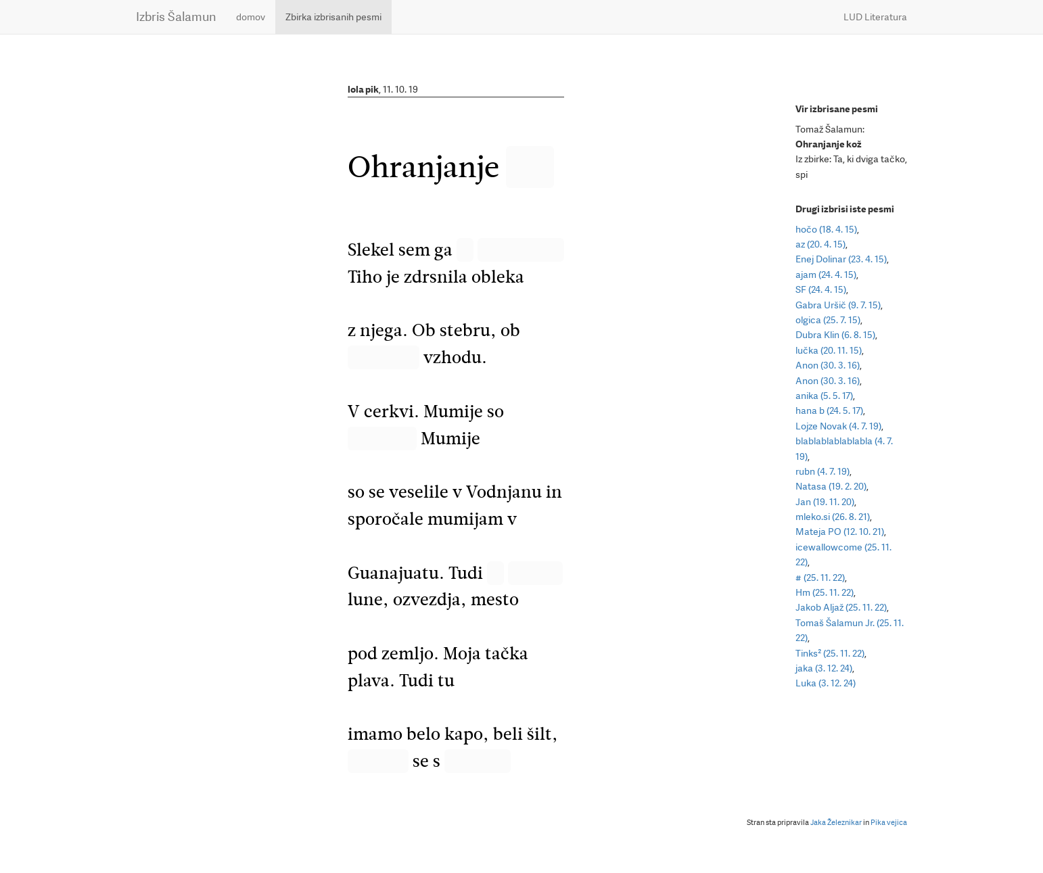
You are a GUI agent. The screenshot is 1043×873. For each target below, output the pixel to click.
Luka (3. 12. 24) (825, 683)
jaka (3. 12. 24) (823, 668)
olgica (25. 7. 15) (827, 320)
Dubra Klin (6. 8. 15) (835, 335)
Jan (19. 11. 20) (824, 502)
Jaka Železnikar (836, 823)
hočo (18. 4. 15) (826, 229)
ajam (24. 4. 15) (825, 274)
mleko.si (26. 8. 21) (832, 517)
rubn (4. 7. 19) (822, 471)
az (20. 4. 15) (820, 244)
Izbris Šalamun (176, 16)
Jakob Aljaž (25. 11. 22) (841, 607)
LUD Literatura (875, 17)
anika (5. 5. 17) (824, 396)
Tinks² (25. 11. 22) (829, 653)
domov (250, 17)
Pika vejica (889, 823)
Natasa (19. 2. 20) (830, 486)
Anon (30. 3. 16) (827, 365)
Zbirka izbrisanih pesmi (333, 17)
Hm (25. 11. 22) (824, 592)
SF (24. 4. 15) (820, 289)
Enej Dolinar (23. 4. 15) (841, 259)
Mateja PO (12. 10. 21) (839, 531)
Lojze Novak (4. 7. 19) (838, 426)
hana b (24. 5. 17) (829, 410)
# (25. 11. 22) (820, 577)
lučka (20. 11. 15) (828, 350)
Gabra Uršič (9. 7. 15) (838, 305)
